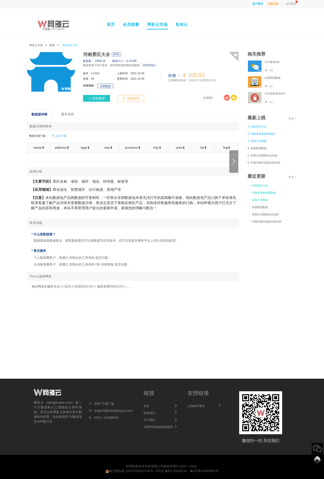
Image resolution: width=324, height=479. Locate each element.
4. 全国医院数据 (257, 148)
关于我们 (149, 420)
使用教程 (291, 3)
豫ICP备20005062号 (204, 471)
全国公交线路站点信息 (263, 214)
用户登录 (257, 3)
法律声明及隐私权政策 (158, 427)
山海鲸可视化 (196, 406)
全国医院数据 (258, 207)
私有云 (182, 24)
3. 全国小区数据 (257, 141)
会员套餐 (131, 24)
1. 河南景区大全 (257, 126)
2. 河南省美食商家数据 (261, 133)
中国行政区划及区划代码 (264, 221)
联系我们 (150, 65)
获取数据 (98, 98)
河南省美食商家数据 (262, 192)
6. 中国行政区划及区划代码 (264, 162)
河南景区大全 (70, 45)
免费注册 (273, 3)
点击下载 (59, 135)
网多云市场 (157, 24)
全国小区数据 (258, 199)
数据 (52, 45)
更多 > (292, 118)
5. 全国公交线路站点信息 (262, 155)
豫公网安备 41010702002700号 (129, 471)
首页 (111, 24)
